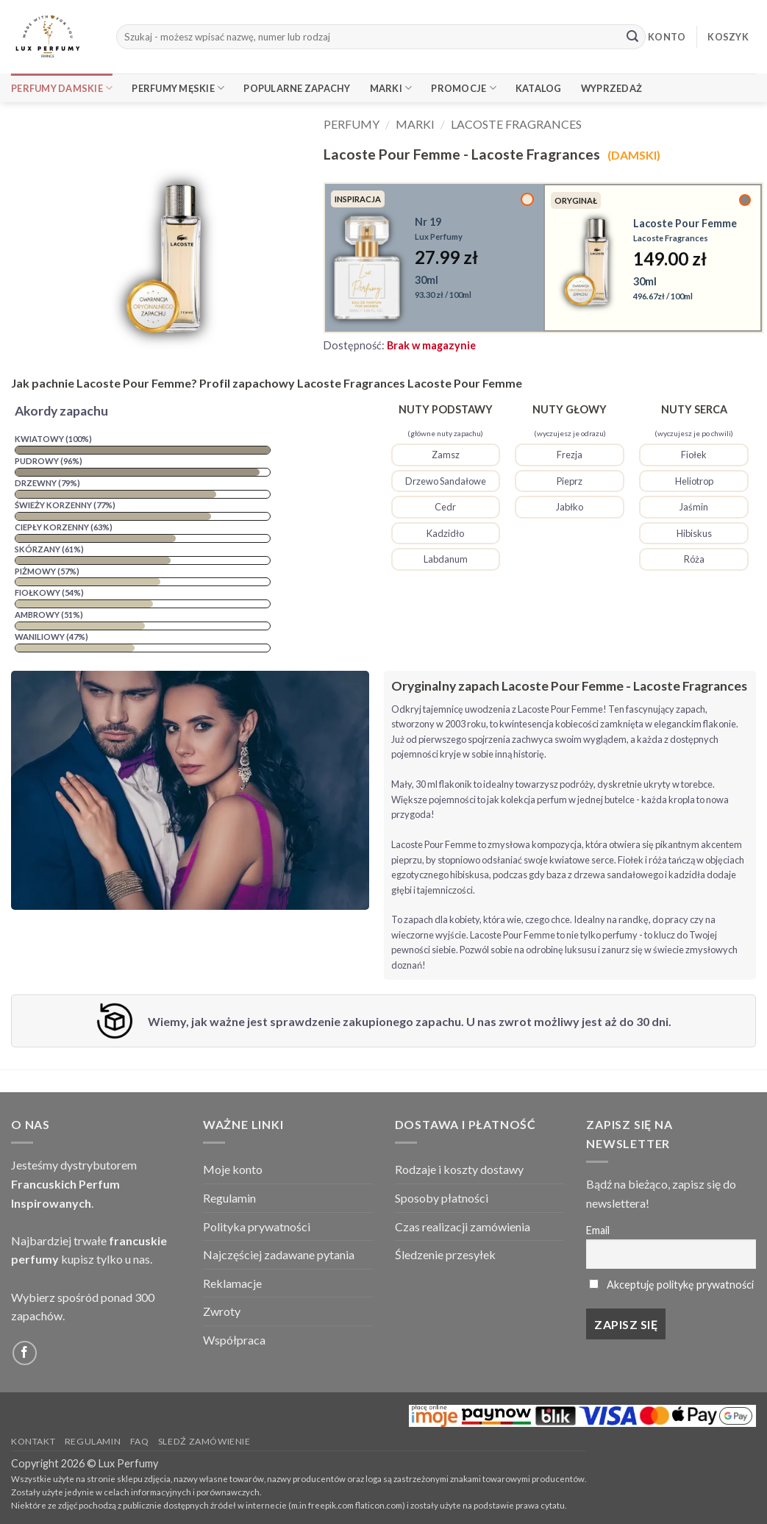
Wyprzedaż (611, 88)
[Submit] (632, 36)
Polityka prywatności (256, 1226)
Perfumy (351, 124)
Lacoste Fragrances (516, 124)
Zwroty (221, 1311)
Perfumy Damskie (62, 88)
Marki (391, 88)
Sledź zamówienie (204, 1441)
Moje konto (233, 1169)
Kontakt (33, 1441)
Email (598, 1230)
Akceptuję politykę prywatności (680, 1284)
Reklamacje (232, 1283)
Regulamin (229, 1198)
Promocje (463, 88)
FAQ (139, 1441)
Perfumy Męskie (178, 88)
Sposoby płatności (441, 1198)
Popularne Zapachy (296, 88)
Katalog (539, 88)
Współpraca (234, 1340)
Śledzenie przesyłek (445, 1254)
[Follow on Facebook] (25, 1353)
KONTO (666, 37)
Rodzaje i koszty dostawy (459, 1169)
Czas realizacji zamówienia (462, 1226)
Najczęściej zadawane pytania (278, 1254)
